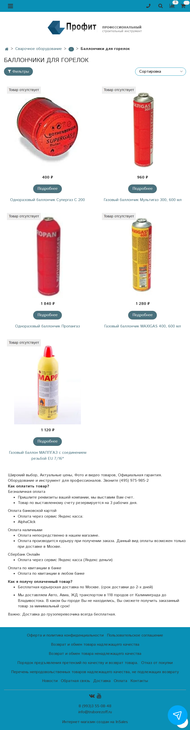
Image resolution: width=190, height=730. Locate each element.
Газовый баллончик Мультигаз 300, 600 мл (143, 200)
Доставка (102, 681)
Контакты (139, 681)
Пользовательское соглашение (135, 635)
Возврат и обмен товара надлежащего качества (95, 644)
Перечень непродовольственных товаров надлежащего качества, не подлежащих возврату (95, 672)
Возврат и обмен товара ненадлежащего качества (95, 654)
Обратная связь (75, 681)
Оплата (120, 681)
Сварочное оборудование (38, 49)
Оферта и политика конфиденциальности (65, 635)
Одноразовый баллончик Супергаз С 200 (47, 200)
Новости (50, 681)
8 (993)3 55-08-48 (95, 706)
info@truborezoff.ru (95, 712)
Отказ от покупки (157, 663)
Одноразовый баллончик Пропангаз (47, 326)
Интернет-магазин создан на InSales (95, 722)
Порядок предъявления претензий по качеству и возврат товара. (77, 663)
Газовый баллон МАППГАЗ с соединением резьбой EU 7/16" (47, 455)
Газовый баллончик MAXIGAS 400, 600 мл (142, 326)
